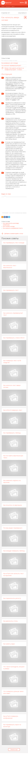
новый (12, 85)
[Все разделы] (26, 2)
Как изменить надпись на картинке (12, 482)
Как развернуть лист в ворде (9, 63)
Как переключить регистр (12, 599)
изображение (9, 84)
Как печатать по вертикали (12, 505)
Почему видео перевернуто (12, 528)
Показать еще (14, 749)
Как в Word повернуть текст (12, 410)
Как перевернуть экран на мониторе (12, 726)
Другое (13, 6)
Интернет (8, 6)
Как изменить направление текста (13, 228)
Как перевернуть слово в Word (13, 338)
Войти (22, 2)
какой (21, 106)
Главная (2, 6)
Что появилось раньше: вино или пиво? (13, 693)
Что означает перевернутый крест (11, 65)
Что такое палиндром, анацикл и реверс (13, 668)
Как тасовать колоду (9, 226)
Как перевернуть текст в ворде (13, 243)
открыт (20, 87)
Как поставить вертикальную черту (13, 457)
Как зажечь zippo (9, 644)
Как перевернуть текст (11, 290)
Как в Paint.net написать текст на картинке (13, 575)
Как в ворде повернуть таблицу (14, 551)
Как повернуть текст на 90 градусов (12, 362)
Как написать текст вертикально (9, 267)
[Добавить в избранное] (25, 17)
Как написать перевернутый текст (13, 314)
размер (14, 99)
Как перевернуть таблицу (12, 433)
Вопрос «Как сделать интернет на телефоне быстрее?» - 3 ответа (14, 68)
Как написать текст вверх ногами (12, 387)
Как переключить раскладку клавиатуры (11, 224)
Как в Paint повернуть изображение (10, 718)
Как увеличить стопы (10, 622)
